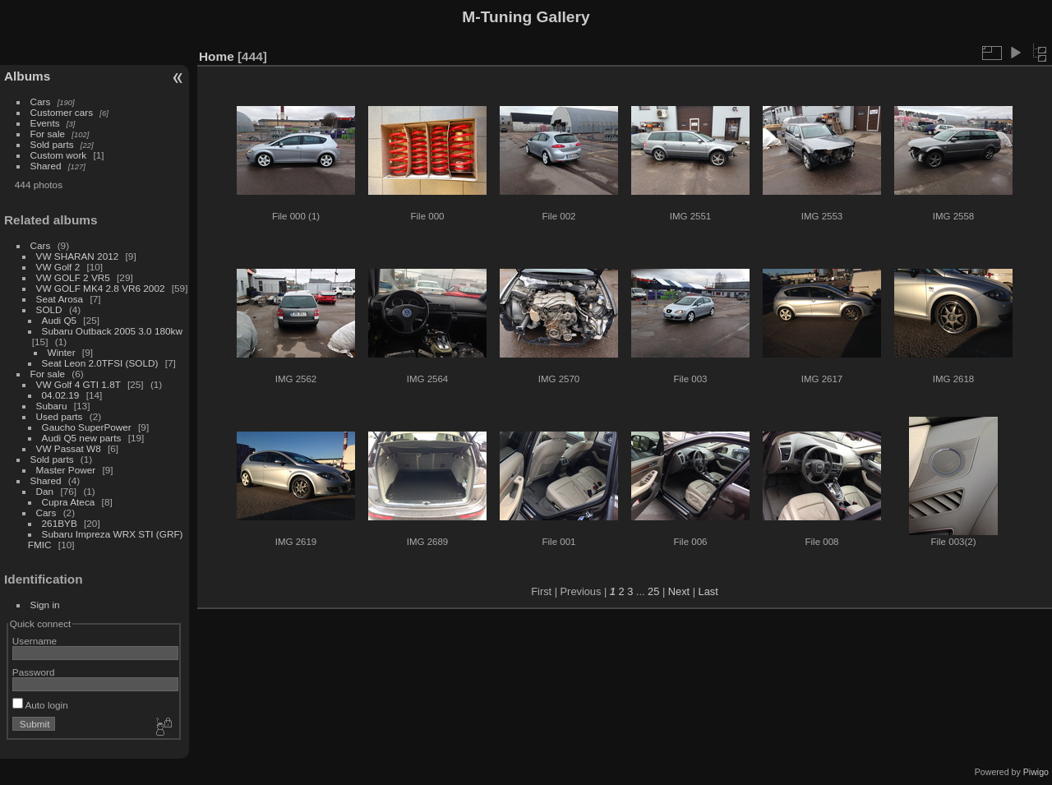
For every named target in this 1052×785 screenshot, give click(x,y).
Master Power (66, 469)
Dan (45, 491)
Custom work (58, 155)
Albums (27, 76)
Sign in (45, 604)
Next (679, 591)
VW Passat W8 (68, 448)
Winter (62, 352)
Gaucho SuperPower (87, 427)
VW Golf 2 (58, 266)
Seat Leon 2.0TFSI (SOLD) (100, 363)
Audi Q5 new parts (82, 437)
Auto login (40, 705)
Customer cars (62, 112)
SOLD (49, 309)
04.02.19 (61, 395)
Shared (46, 165)
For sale (48, 133)
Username (34, 640)
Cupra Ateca (68, 501)
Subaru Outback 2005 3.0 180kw (112, 331)
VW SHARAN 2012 (77, 256)
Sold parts (52, 144)
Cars (40, 101)
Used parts (59, 416)
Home (216, 56)
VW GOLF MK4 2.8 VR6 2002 (100, 288)
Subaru (51, 405)
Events (45, 123)
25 (653, 591)
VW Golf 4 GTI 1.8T (78, 384)
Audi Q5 (59, 320)
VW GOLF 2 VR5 (73, 277)
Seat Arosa (60, 298)
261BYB (59, 523)
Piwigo (1036, 772)
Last (708, 591)
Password (33, 672)
